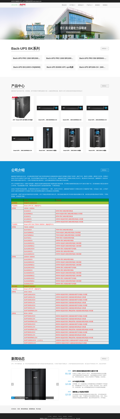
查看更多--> (105, 48)
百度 (18, 414)
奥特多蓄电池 (24, 414)
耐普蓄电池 (32, 414)
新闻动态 (81, 5)
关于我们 (72, 5)
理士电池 (38, 414)
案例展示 (97, 5)
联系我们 (105, 5)
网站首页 (64, 5)
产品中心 (89, 5)
